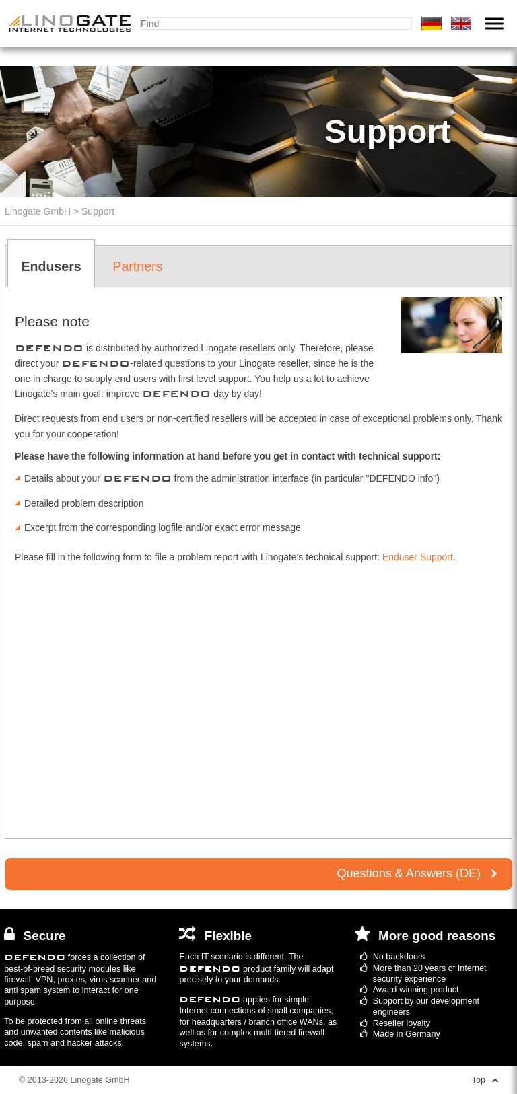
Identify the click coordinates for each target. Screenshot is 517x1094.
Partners (137, 266)
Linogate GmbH (38, 211)
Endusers (51, 266)
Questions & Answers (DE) (416, 873)
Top (485, 1080)
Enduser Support (417, 557)
